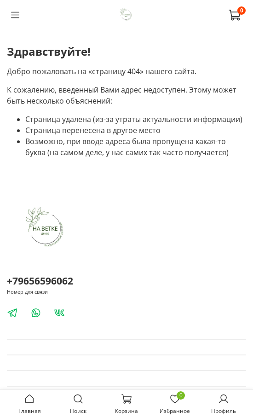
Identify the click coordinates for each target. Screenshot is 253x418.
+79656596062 (40, 280)
